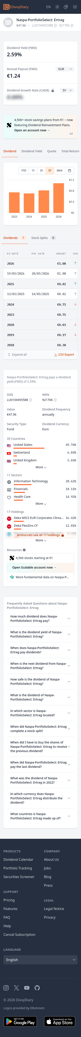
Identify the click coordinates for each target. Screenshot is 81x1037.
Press (48, 885)
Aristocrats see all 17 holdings (40, 535)
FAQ (6, 917)
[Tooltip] (24, 550)
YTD (23, 170)
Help (7, 926)
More (42, 467)
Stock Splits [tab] (43, 238)
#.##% (15, 97)
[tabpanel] (40, 194)
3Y (41, 170)
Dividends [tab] (14, 238)
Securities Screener (18, 876)
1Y (33, 170)
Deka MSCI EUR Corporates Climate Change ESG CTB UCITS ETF (39, 518)
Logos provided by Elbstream (23, 1008)
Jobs (47, 868)
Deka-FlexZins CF (26, 525)
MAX (59, 170)
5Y (49, 170)
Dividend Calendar (18, 859)
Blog (47, 876)
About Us (51, 859)
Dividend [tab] (9, 151)
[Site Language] (48, 6)
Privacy (50, 917)
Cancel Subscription (19, 934)
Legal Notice (54, 908)
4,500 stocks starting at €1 (34, 558)
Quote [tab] (51, 151)
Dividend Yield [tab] (31, 151)
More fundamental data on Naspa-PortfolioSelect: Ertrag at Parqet (43, 577)
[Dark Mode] (57, 7)
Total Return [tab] (70, 151)
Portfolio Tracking (17, 868)
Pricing (9, 900)
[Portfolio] (66, 7)
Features (10, 908)
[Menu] (75, 7)
